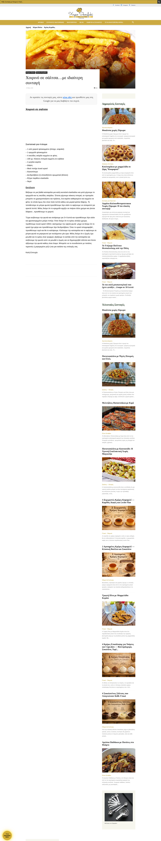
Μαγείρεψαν (72, 22)
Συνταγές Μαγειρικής (55, 22)
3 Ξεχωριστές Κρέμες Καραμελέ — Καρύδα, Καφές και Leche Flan (118, 501)
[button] (132, 22)
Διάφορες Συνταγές (107, 164)
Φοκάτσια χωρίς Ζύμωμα (113, 130)
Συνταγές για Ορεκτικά (109, 201)
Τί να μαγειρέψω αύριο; (114, 22)
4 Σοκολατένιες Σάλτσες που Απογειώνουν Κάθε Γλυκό (115, 694)
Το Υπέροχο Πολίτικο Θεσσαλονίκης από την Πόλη (115, 246)
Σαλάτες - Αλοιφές (107, 390)
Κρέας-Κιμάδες (42, 72)
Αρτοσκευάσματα (107, 127)
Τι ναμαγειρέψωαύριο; (7, 835)
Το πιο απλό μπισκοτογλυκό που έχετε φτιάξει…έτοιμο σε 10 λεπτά (117, 285)
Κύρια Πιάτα (37, 27)
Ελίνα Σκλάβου (106, 433)
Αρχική (41, 22)
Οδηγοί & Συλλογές (94, 22)
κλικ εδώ (67, 97)
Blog (82, 22)
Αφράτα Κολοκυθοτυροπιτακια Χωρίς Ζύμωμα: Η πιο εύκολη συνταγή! (116, 206)
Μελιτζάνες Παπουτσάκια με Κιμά (118, 403)
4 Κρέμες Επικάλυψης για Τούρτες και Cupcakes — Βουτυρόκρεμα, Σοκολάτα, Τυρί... (118, 647)
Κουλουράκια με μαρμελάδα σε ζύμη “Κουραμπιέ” (116, 167)
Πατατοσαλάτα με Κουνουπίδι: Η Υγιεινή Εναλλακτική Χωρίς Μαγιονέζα (117, 451)
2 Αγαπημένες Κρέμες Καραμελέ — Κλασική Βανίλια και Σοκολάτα (118, 547)
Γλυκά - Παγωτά (107, 243)
